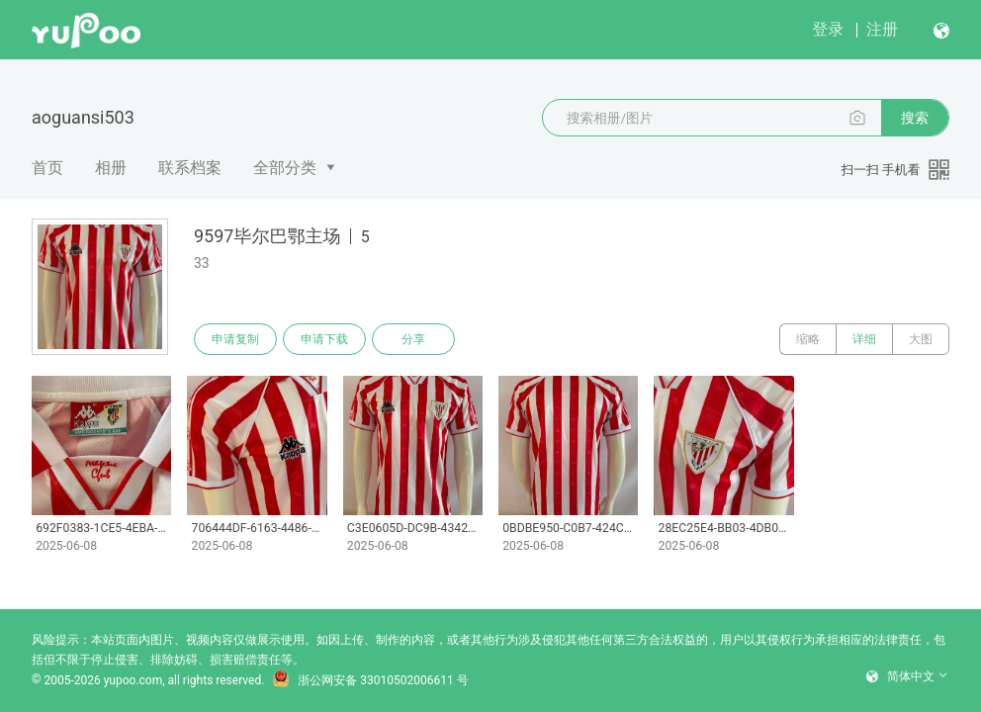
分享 (413, 339)
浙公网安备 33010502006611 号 (370, 680)
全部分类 (284, 167)
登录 (828, 29)
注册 (882, 29)
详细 (864, 339)
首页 (47, 167)
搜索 (915, 118)
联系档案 (190, 167)
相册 (111, 167)
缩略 (808, 339)
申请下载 (324, 339)
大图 (921, 339)
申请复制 (235, 339)
